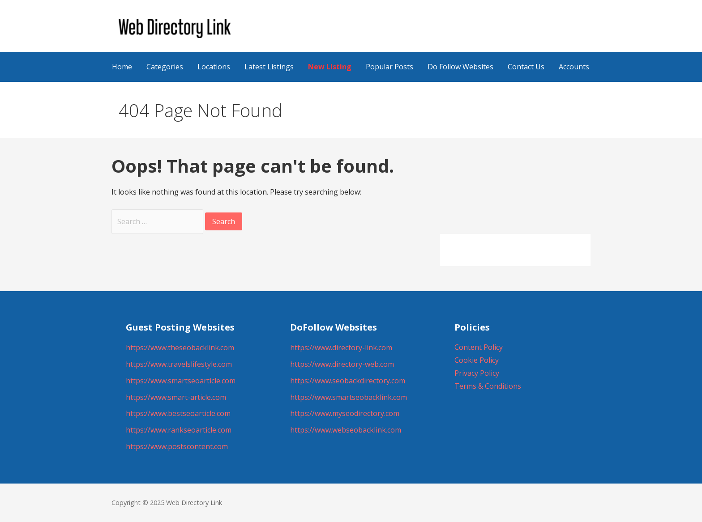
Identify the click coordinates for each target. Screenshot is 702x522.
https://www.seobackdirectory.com (347, 381)
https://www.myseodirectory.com (344, 413)
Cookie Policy (476, 360)
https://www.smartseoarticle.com (180, 381)
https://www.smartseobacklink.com (348, 397)
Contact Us (526, 67)
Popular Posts (389, 67)
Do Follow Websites (460, 67)
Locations (213, 67)
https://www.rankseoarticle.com (178, 430)
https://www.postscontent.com (177, 446)
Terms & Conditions (487, 386)
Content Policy (478, 347)
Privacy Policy (476, 373)
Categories (164, 67)
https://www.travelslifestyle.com (179, 364)
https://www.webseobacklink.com (345, 430)
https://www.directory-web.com (342, 364)
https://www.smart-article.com (176, 397)
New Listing (329, 67)
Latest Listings (269, 67)
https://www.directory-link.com (341, 347)
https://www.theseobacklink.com (180, 347)
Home (122, 67)
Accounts (574, 67)
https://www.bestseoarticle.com (178, 413)
